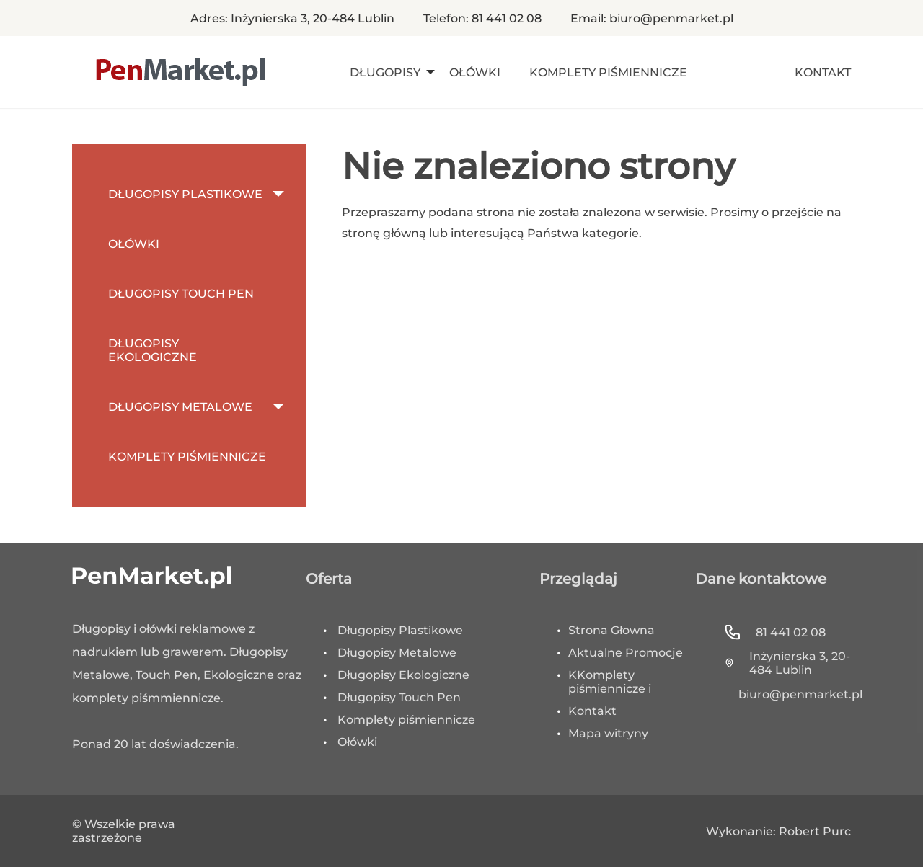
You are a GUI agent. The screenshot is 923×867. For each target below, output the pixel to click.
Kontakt (823, 72)
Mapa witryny (608, 733)
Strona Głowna (611, 630)
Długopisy (385, 72)
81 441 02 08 (775, 632)
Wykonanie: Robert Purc (778, 831)
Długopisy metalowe (180, 407)
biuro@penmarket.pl (794, 694)
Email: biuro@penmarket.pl (651, 18)
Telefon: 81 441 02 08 (482, 18)
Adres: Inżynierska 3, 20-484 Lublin (292, 18)
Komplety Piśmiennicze (608, 72)
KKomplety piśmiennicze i (609, 681)
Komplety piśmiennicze (406, 719)
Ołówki (474, 72)
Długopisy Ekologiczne (152, 350)
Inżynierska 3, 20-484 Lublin (787, 663)
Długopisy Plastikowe (185, 194)
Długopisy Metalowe (396, 652)
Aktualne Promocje (625, 652)
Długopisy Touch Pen (181, 294)
